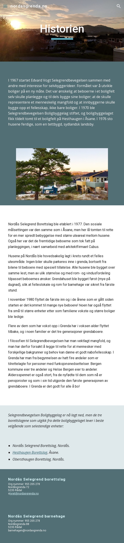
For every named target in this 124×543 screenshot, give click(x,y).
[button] (5, 6)
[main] (62, 31)
